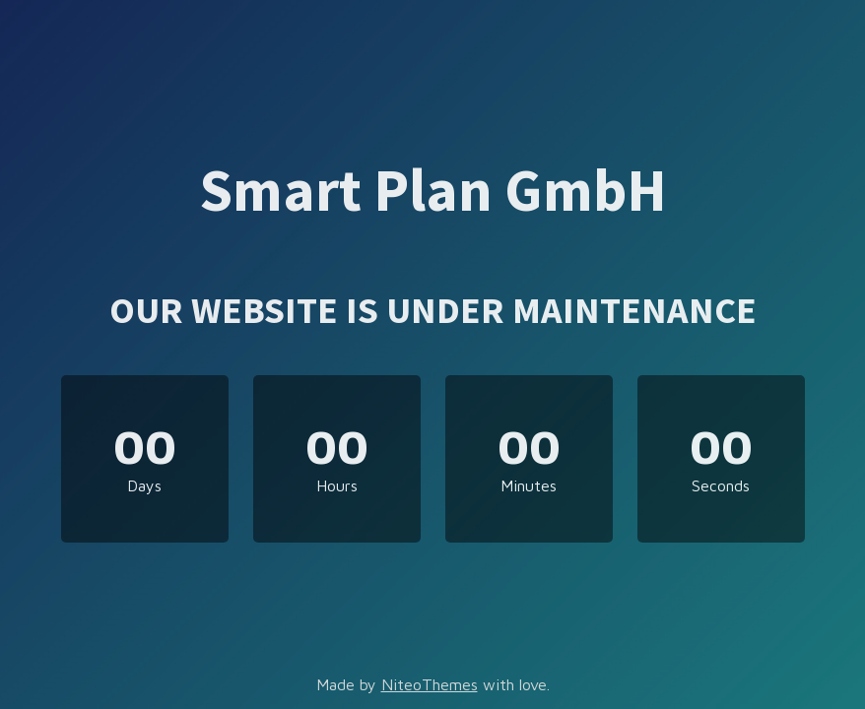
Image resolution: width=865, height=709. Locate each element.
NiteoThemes (429, 684)
